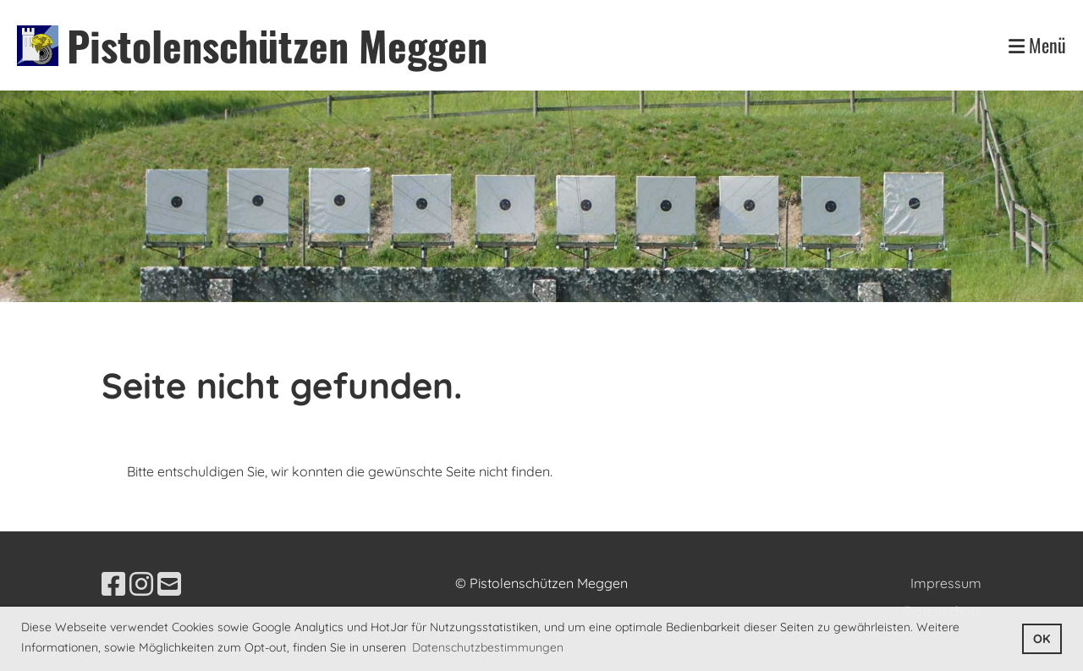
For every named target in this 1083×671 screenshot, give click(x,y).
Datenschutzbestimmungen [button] (487, 647)
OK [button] (1041, 638)
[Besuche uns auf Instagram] (141, 584)
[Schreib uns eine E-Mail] (169, 584)
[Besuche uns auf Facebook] (113, 584)
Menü (1037, 45)
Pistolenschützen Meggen (277, 45)
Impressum (945, 583)
